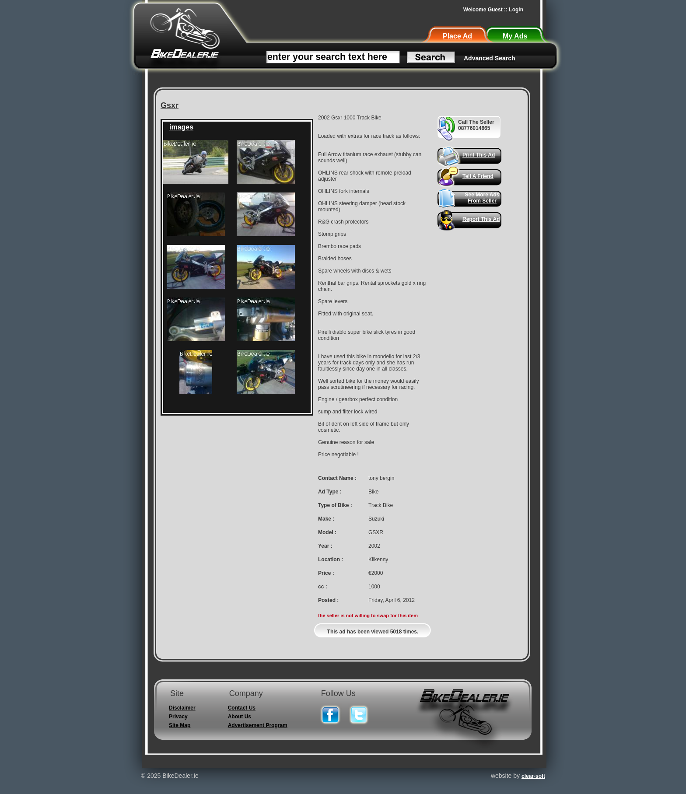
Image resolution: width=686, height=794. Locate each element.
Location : (330, 559)
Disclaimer (182, 708)
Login (516, 10)
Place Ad (457, 36)
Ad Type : (330, 492)
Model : (327, 532)
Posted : (328, 600)
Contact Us (242, 708)
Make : (326, 519)
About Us (239, 717)
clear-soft (533, 776)
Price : (326, 573)
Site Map (179, 725)
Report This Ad (481, 219)
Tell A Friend (478, 176)
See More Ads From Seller (482, 198)
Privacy (178, 717)
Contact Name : (337, 478)
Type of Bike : (335, 505)
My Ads (515, 36)
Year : (325, 546)
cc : (322, 587)
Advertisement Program (257, 725)
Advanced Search (489, 58)
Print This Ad (478, 155)
